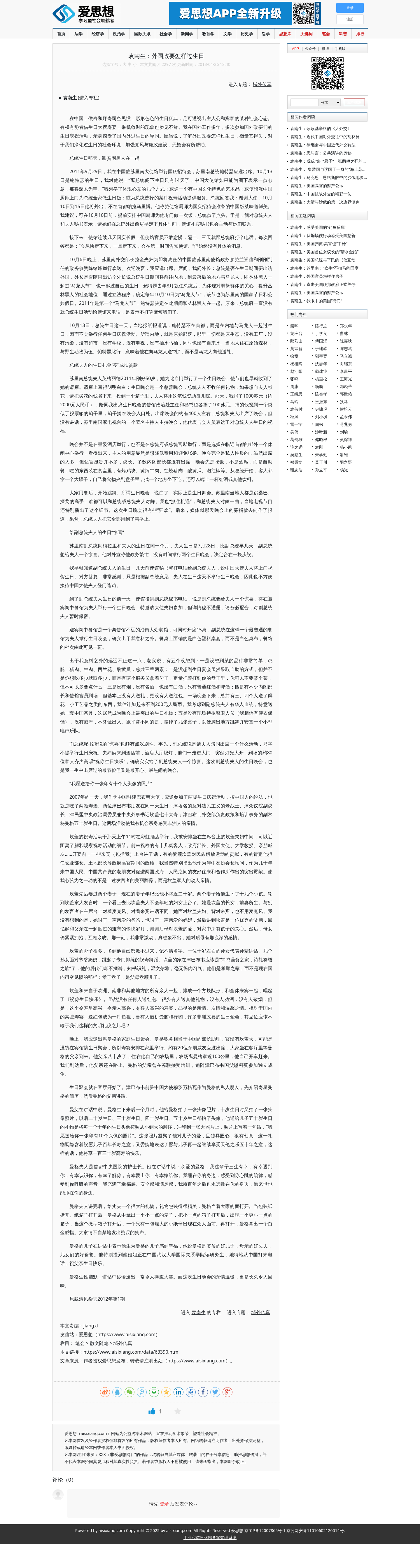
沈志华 (321, 363)
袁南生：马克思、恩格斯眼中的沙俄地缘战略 (331, 177)
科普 (343, 33)
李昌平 (346, 371)
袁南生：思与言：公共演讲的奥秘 (320, 153)
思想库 (285, 33)
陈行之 (321, 326)
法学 (78, 33)
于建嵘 (321, 348)
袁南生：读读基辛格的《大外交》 (320, 128)
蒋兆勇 (346, 424)
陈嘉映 (346, 341)
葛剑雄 (296, 439)
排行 (360, 33)
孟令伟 (346, 416)
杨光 (344, 469)
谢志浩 (296, 469)
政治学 (119, 33)
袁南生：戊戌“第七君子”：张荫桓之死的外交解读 (334, 161)
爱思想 (99, 14)
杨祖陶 (296, 363)
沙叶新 (321, 432)
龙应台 (296, 333)
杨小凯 (346, 447)
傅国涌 (321, 341)
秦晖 (294, 326)
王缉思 (296, 394)
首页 (61, 33)
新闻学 (187, 33)
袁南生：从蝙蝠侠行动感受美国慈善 (323, 235)
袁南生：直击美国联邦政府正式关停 (323, 284)
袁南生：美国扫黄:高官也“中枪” (318, 243)
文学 (227, 33)
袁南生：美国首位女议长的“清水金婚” (324, 251)
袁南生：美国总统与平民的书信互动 (323, 260)
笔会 (326, 33)
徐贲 (294, 356)
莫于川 (321, 462)
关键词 (306, 33)
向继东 (346, 363)
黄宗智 (296, 348)
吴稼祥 (346, 439)
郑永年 (346, 326)
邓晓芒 (346, 386)
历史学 (247, 33)
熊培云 (346, 409)
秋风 (294, 416)
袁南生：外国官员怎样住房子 (316, 276)
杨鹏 (319, 386)
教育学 (208, 33)
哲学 (266, 33)
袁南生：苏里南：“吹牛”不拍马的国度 (324, 268)
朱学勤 (321, 454)
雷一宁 (296, 424)
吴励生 (296, 454)
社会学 (166, 33)
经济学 (98, 33)
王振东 (321, 401)
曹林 (344, 333)
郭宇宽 (321, 356)
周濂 (294, 386)
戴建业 (321, 371)
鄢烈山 (296, 341)
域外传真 (122, 1343)
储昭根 (321, 439)
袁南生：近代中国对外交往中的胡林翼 (325, 136)
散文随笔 (99, 1343)
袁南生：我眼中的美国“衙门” (316, 300)
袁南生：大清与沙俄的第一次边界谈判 (325, 202)
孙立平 (321, 469)
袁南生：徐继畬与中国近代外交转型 (323, 144)
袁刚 (319, 447)
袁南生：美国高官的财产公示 (316, 185)
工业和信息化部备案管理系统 (210, 1537)
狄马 (344, 401)
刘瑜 (344, 432)
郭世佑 (346, 394)
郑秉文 (296, 462)
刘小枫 (321, 416)
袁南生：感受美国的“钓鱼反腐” (318, 227)
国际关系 (142, 33)
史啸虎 (321, 409)
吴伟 (294, 432)
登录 (164, 1504)
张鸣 (294, 379)
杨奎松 (321, 379)
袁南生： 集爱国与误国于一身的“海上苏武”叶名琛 (335, 169)
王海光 (346, 379)
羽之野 (346, 462)
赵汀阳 (296, 371)
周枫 (319, 424)
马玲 (294, 401)
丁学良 (321, 333)
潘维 (344, 454)
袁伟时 (296, 409)
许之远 (296, 447)
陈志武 (346, 348)
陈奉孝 (321, 394)
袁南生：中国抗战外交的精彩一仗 (320, 193)
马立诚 (346, 356)
